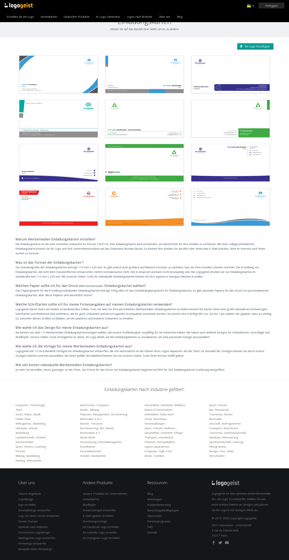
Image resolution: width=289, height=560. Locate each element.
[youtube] (227, 543)
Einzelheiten (87, 446)
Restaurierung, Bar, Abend (97, 428)
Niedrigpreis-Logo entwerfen (36, 538)
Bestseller (215, 419)
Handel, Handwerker (93, 456)
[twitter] (220, 543)
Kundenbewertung (159, 504)
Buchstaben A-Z (90, 433)
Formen (20, 451)
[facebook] (214, 543)
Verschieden (217, 456)
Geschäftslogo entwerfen (34, 510)
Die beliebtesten (90, 451)
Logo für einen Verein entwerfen (38, 516)
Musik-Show (87, 437)
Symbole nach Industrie (33, 527)
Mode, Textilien (154, 456)
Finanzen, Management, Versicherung (103, 414)
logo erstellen (27, 504)
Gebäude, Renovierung (223, 437)
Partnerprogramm (158, 521)
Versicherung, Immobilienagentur (101, 442)
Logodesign (25, 499)
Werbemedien (24, 442)
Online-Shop (23, 419)
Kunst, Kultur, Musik (28, 414)
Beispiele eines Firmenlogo (35, 549)
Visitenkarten (49, 16)
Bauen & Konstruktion (158, 409)
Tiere (18, 409)
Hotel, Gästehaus (155, 419)
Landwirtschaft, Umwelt (30, 437)
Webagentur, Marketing (30, 423)
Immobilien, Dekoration (159, 414)
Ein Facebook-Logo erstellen (101, 527)
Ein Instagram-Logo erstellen (101, 538)
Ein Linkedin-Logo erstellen (100, 532)
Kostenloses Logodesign (34, 532)
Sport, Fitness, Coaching (30, 446)
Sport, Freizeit (218, 405)
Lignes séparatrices (157, 446)
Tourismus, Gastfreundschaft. (228, 433)
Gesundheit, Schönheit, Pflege (163, 433)
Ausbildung (22, 433)
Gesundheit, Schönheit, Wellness (165, 405)
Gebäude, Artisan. (26, 428)
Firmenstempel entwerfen (99, 510)
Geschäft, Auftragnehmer (225, 423)
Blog (180, 16)
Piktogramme (217, 446)
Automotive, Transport (94, 405)
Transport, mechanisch (158, 437)
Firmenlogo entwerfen (32, 543)
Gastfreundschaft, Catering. (226, 442)
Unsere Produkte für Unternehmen (105, 493)
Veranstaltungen (154, 423)
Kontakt (152, 532)
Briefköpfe (89, 504)
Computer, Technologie (30, 405)
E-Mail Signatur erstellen (98, 516)
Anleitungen (154, 499)
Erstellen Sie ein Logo (20, 16)
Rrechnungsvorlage (95, 521)
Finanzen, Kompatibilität (159, 442)
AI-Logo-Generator (108, 16)
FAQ (150, 527)
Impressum (154, 516)
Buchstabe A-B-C (91, 419)
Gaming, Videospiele (28, 460)
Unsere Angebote (29, 493)
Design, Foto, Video (221, 451)
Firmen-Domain (28, 521)
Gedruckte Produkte (76, 16)
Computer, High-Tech (158, 451)
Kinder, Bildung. (90, 409)
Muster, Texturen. (91, 423)
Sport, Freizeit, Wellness (159, 428)
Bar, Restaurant (219, 409)
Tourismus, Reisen (221, 414)
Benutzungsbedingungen (163, 510)
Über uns (164, 16)
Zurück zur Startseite (19, 5)
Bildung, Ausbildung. (27, 456)
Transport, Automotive (223, 428)
